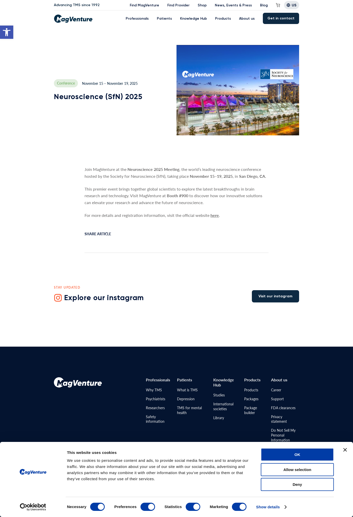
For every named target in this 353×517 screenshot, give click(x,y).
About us (247, 18)
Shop (202, 5)
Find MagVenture (144, 5)
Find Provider (178, 5)
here (214, 215)
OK (297, 454)
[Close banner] (345, 450)
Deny (297, 484)
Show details (268, 507)
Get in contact (281, 18)
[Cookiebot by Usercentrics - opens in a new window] (33, 507)
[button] (6, 32)
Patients (164, 18)
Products (223, 18)
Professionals (137, 18)
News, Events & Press (233, 5)
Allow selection (297, 469)
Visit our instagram (275, 296)
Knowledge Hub (193, 18)
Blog (264, 5)
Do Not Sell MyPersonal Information (283, 435)
